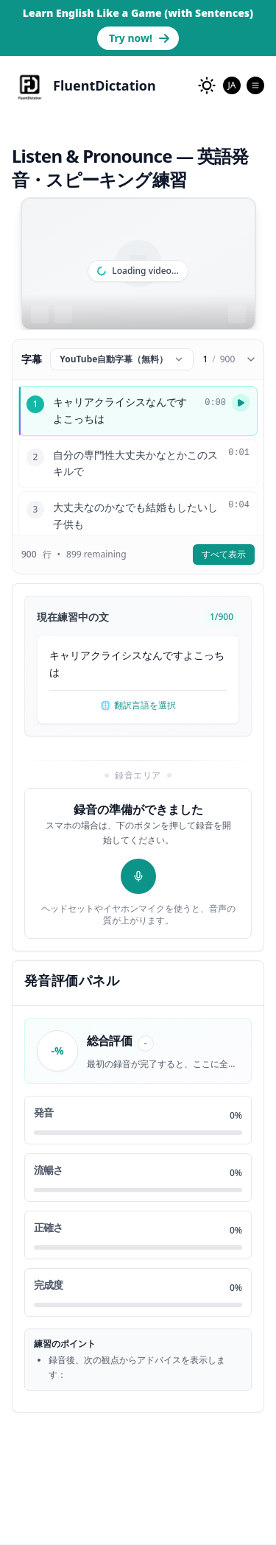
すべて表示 (224, 554)
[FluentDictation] (84, 85)
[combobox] (232, 85)
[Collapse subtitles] (251, 359)
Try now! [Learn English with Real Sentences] (139, 38)
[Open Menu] (255, 85)
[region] (138, 263)
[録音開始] (138, 876)
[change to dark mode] (207, 85)
